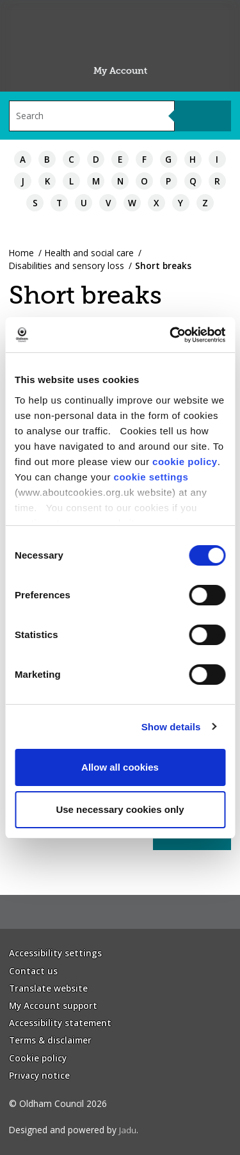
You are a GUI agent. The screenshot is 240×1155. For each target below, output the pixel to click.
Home (21, 253)
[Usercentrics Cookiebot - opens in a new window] (170, 335)
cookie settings (151, 476)
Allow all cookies (120, 767)
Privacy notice (39, 1075)
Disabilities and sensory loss (66, 265)
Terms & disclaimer (50, 1040)
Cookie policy (38, 1058)
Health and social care (89, 253)
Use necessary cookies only (120, 809)
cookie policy (185, 461)
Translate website (48, 988)
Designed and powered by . (73, 1130)
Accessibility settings (55, 953)
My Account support (53, 1005)
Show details (171, 726)
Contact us (33, 971)
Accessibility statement (60, 1023)
